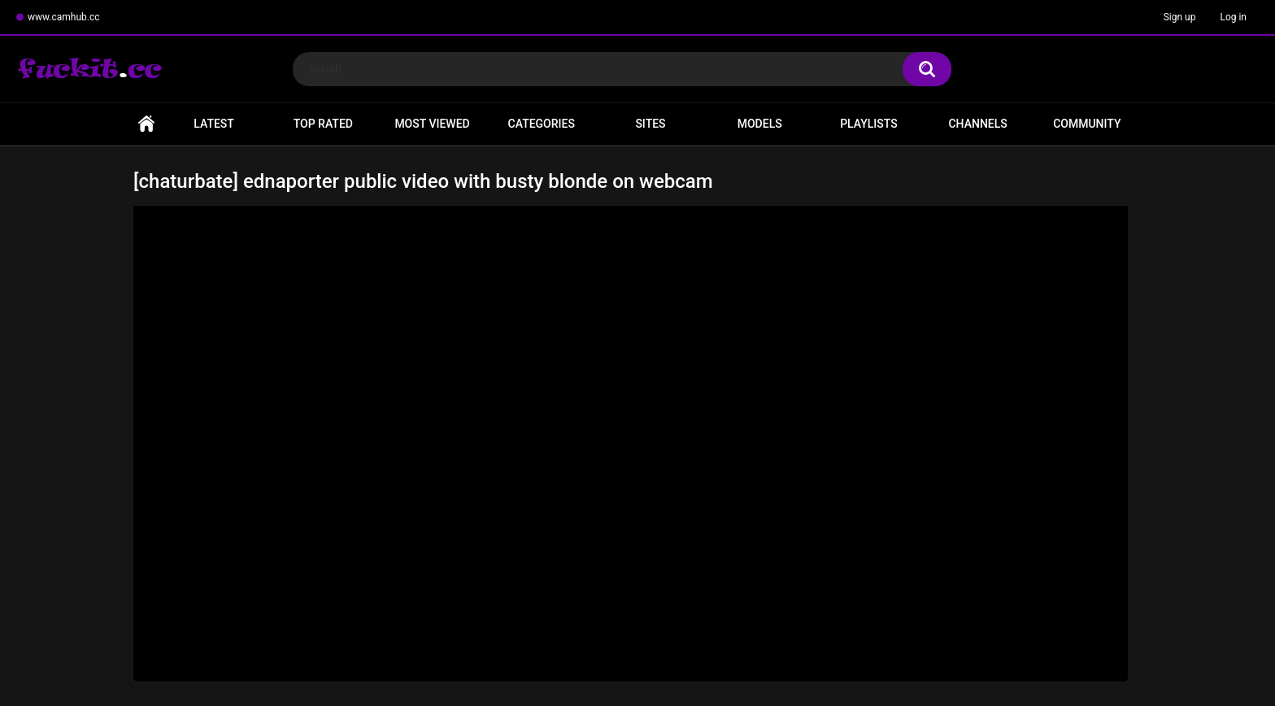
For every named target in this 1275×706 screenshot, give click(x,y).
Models (760, 123)
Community (1087, 123)
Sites (650, 123)
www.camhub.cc (64, 17)
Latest (214, 123)
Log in (1233, 17)
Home (146, 124)
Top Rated (323, 123)
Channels (977, 123)
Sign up (1180, 17)
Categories (541, 123)
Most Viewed (431, 123)
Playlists (869, 123)
